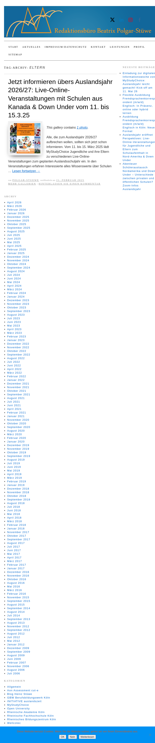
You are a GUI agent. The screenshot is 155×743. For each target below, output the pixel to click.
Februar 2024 (16, 293)
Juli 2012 (13, 637)
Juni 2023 (14, 321)
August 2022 (16, 358)
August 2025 (16, 231)
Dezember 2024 (18, 256)
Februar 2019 (16, 481)
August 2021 (16, 398)
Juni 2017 (14, 550)
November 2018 (18, 492)
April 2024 (14, 285)
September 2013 (18, 619)
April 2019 (14, 474)
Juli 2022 (13, 361)
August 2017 (16, 543)
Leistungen (120, 46)
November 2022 (18, 347)
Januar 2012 (16, 644)
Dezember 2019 (18, 445)
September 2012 (18, 629)
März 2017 (14, 561)
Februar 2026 (16, 209)
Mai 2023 (13, 325)
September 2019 (18, 456)
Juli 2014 (13, 615)
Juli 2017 (13, 546)
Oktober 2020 (16, 423)
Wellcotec (14, 722)
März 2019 (14, 477)
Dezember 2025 (18, 216)
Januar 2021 (16, 416)
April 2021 (14, 408)
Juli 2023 (13, 318)
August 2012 (16, 633)
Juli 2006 (13, 673)
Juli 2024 (13, 274)
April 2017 (14, 557)
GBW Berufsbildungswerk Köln (28, 697)
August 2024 (16, 271)
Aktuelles (31, 46)
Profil (139, 46)
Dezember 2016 (18, 572)
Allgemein (14, 686)
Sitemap (15, 54)
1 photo (82, 127)
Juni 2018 (14, 510)
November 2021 (18, 387)
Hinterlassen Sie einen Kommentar (70, 183)
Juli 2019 (13, 463)
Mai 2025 (13, 242)
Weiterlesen (87, 736)
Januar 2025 (16, 253)
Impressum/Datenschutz (66, 46)
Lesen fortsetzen (26, 171)
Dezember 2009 (18, 648)
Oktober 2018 (16, 495)
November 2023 (18, 303)
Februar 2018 (16, 524)
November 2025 (18, 220)
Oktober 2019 (16, 452)
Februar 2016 (16, 593)
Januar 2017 (16, 568)
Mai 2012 (13, 640)
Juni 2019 (14, 466)
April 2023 (14, 329)
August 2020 (16, 430)
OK (63, 736)
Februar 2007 (16, 662)
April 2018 (14, 517)
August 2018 (16, 503)
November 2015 (18, 597)
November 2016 (18, 575)
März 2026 (14, 206)
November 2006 (18, 666)
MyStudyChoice (18, 704)
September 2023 (18, 311)
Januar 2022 (16, 379)
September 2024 (18, 267)
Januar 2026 (16, 213)
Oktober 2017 (16, 535)
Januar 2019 (16, 485)
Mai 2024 (13, 282)
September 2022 (18, 354)
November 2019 (18, 448)
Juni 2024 (14, 278)
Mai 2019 (13, 470)
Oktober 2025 (16, 224)
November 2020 (18, 419)
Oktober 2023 (16, 307)
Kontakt (98, 46)
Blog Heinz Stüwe (19, 693)
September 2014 (18, 608)
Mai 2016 (13, 586)
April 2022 (14, 369)
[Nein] (150, 735)
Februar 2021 (16, 412)
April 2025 (14, 245)
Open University (18, 708)
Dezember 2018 (18, 488)
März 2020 (14, 434)
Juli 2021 (13, 401)
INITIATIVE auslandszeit (24, 701)
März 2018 (14, 521)
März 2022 (14, 372)
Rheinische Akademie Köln (26, 712)
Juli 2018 (13, 506)
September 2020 (18, 427)
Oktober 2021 (16, 390)
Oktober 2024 (16, 264)
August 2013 (16, 622)
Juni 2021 (14, 405)
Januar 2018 (16, 528)
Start (13, 46)
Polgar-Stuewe (26, 180)
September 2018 (18, 499)
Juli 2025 (13, 235)
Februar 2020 (16, 437)
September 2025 (18, 227)
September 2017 (18, 539)
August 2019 (16, 459)
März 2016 (14, 590)
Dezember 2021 (18, 383)
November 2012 (18, 626)
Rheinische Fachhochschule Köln (30, 715)
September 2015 (18, 600)
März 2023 (14, 332)
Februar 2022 (16, 376)
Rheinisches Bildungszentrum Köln (31, 719)
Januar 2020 (16, 441)
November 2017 (18, 532)
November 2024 (18, 260)
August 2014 (16, 611)
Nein (72, 736)
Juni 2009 (14, 658)
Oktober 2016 (16, 579)
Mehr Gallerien (22, 183)
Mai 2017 (13, 553)
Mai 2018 (13, 514)
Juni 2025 (14, 238)
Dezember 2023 (18, 300)
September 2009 (18, 651)
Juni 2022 (14, 365)
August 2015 (16, 604)
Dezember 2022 (18, 343)
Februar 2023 (16, 336)
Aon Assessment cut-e (23, 690)
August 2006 (16, 669)
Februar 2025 (16, 249)
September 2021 (18, 394)
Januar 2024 (16, 296)
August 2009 (16, 655)
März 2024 (14, 289)
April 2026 (14, 202)
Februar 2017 (16, 564)
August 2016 (16, 582)
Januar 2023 (16, 340)
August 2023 (16, 314)
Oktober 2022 (16, 350)
